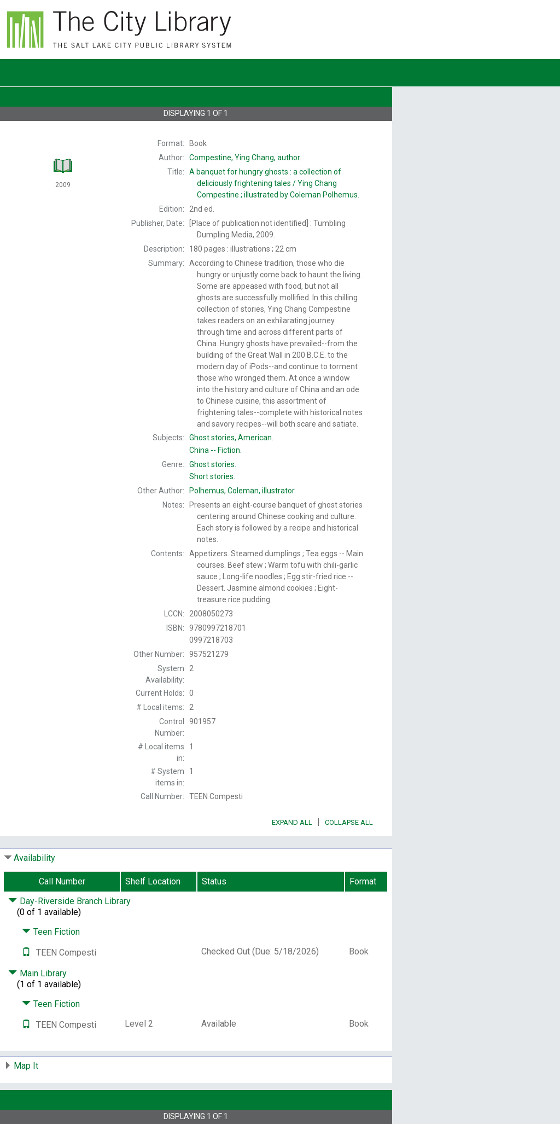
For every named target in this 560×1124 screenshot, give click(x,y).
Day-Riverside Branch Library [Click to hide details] (69, 901)
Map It (26, 1066)
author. (245, 157)
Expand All (292, 822)
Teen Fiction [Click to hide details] (51, 932)
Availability (34, 858)
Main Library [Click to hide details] (37, 973)
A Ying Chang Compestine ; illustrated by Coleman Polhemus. (274, 183)
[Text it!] (26, 952)
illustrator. (242, 490)
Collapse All (349, 822)
